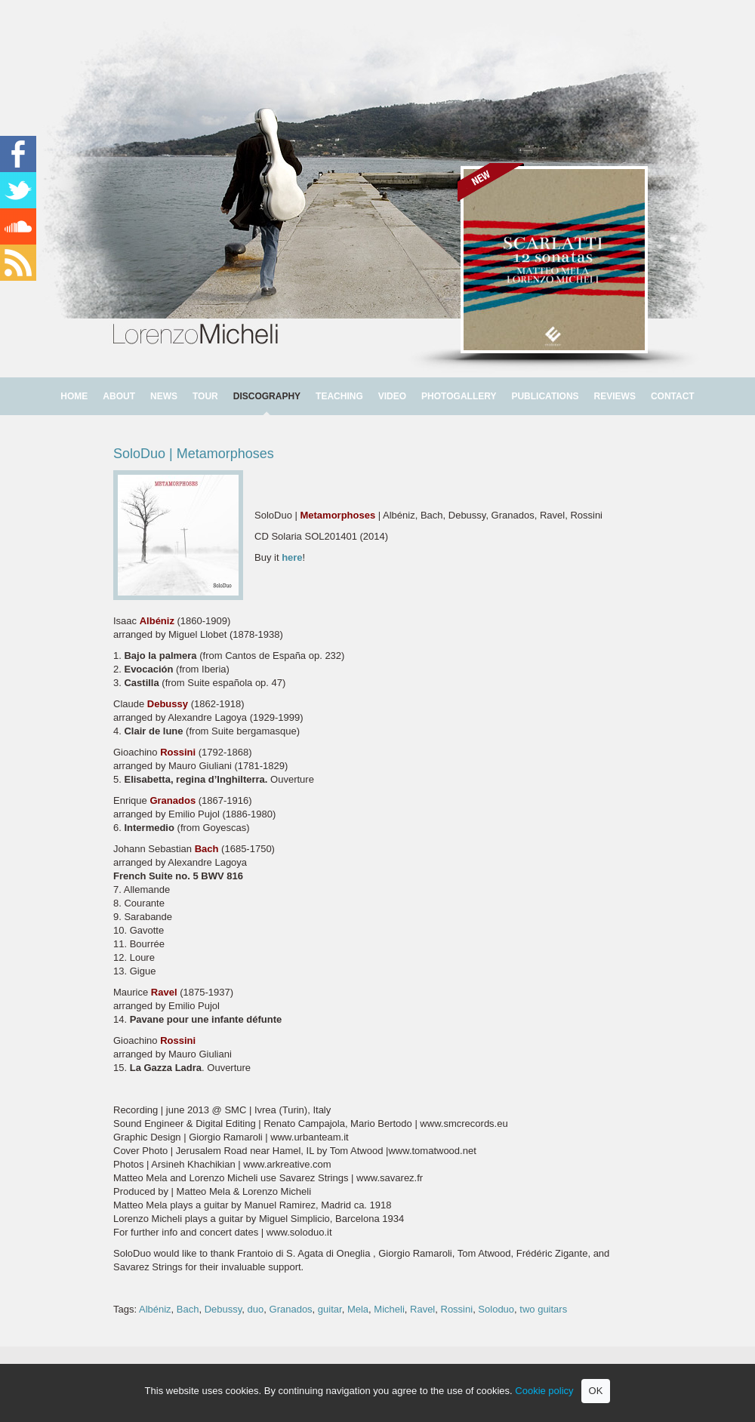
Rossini (457, 1309)
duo (256, 1309)
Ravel (422, 1309)
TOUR (205, 396)
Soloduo (496, 1309)
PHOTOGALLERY (458, 396)
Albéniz (155, 1309)
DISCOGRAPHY (266, 396)
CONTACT (673, 396)
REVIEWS (615, 396)
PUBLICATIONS (544, 396)
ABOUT (119, 396)
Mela (357, 1309)
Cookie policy (544, 1390)
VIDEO (392, 396)
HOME (74, 396)
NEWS (163, 396)
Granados (291, 1309)
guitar (330, 1309)
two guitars (543, 1309)
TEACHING (339, 396)
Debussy (223, 1309)
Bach (188, 1309)
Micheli (389, 1309)
